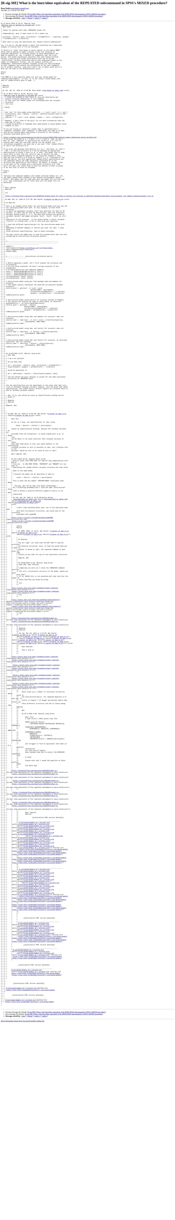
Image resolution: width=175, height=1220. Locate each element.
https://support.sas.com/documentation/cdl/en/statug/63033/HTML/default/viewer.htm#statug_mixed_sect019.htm (49, 160)
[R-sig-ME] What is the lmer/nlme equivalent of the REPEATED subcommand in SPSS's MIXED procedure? (66, 14)
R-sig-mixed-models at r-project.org (34, 983)
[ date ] (23, 18)
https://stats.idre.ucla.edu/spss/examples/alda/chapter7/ (35, 715)
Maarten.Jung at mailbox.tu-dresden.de (18, 26)
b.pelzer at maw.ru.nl (53, 235)
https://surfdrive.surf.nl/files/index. (36, 293)
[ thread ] (30, 18)
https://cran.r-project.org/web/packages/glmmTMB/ (32, 617)
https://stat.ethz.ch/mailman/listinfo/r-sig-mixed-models (43, 1015)
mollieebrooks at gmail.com (25, 595)
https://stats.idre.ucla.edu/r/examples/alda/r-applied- (34, 701)
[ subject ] (37, 18)
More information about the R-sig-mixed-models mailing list (22, 1218)
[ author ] (44, 18)
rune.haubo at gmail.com (20, 8)
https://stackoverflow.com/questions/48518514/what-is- (34, 737)
